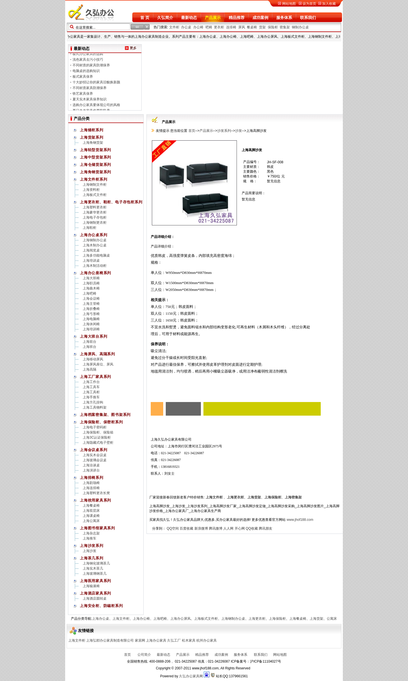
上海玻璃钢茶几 (95, 574)
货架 (262, 27)
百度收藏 (186, 528)
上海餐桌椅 (91, 505)
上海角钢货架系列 (95, 172)
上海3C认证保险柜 (97, 437)
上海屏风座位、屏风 (98, 364)
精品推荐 (237, 17)
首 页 (144, 17)
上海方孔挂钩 (93, 402)
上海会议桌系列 (93, 450)
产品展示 (213, 17)
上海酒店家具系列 (95, 593)
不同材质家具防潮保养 (90, 90)
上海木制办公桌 (95, 245)
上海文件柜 (120, 619)
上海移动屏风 (93, 359)
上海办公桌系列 (93, 235)
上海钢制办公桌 (95, 240)
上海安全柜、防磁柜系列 (101, 606)
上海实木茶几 (93, 568)
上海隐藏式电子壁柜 (98, 443)
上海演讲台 (91, 470)
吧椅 (208, 27)
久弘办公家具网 (191, 676)
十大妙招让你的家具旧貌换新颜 (96, 84)
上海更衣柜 (256, 619)
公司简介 (144, 655)
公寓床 (332, 619)
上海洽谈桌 (91, 465)
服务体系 (284, 17)
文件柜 (174, 27)
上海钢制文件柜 (95, 185)
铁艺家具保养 (83, 95)
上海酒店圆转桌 (95, 598)
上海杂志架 (91, 533)
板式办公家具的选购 (88, 56)
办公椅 (198, 27)
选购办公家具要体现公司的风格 (96, 107)
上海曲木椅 (91, 288)
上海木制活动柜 (95, 266)
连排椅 (231, 27)
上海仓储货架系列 (95, 164)
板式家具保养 (83, 78)
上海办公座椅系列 (95, 273)
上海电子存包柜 (95, 217)
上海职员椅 (91, 283)
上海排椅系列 (91, 477)
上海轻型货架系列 (95, 150)
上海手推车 (91, 397)
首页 (191, 131)
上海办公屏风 (180, 619)
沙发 (238, 131)
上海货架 (316, 619)
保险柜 (273, 27)
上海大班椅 (91, 278)
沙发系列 (224, 131)
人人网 (228, 528)
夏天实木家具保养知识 (90, 101)
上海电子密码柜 (95, 427)
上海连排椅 (91, 488)
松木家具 (189, 640)
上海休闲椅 (91, 324)
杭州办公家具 (206, 640)
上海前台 (89, 342)
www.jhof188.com (300, 520)
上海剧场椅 (91, 483)
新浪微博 (201, 528)
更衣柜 (219, 27)
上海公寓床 (91, 521)
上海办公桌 (100, 619)
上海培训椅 (91, 329)
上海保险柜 (277, 619)
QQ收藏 (252, 528)
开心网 (240, 528)
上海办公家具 (156, 640)
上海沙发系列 (91, 545)
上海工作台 (91, 382)
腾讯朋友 (265, 528)
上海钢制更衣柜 (95, 223)
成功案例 (260, 17)
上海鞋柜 (89, 228)
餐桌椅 (252, 27)
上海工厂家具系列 (95, 377)
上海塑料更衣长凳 (96, 493)
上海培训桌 (91, 261)
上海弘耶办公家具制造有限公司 (110, 640)
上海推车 (89, 538)
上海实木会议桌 (95, 455)
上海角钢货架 (93, 143)
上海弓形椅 (91, 314)
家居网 (140, 640)
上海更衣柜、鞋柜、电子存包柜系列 (111, 202)
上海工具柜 (91, 392)
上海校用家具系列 (95, 500)
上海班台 (89, 347)
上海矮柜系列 (91, 130)
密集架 (285, 27)
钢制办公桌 (300, 27)
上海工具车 (91, 387)
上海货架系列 (91, 137)
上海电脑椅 (91, 319)
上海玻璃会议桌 (95, 460)
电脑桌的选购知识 (86, 73)
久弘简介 (165, 17)
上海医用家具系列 (95, 581)
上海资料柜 (91, 190)
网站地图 (289, 4)
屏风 (241, 27)
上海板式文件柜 (95, 195)
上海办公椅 (141, 619)
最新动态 (189, 17)
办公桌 (186, 27)
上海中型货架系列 (95, 157)
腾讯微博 (215, 528)
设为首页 (309, 4)
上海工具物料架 (95, 407)
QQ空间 (173, 528)
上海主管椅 (91, 304)
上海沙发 (89, 551)
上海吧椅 (89, 293)
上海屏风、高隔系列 (97, 354)
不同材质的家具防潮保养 (91, 67)
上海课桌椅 (91, 516)
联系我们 (308, 17)
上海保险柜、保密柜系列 (101, 422)
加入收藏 (329, 4)
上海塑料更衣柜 (95, 207)
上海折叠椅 (91, 309)
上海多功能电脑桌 (96, 255)
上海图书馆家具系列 (97, 528)
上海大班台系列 (93, 336)
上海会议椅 (91, 299)
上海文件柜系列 (93, 179)
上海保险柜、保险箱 (98, 432)
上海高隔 (89, 369)
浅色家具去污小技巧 (88, 61)
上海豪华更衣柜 (95, 212)
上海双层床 (91, 511)
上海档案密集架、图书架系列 (105, 415)
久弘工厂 (174, 640)
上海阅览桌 (91, 250)
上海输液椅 (91, 586)
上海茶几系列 (91, 558)
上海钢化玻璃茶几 (96, 563)
